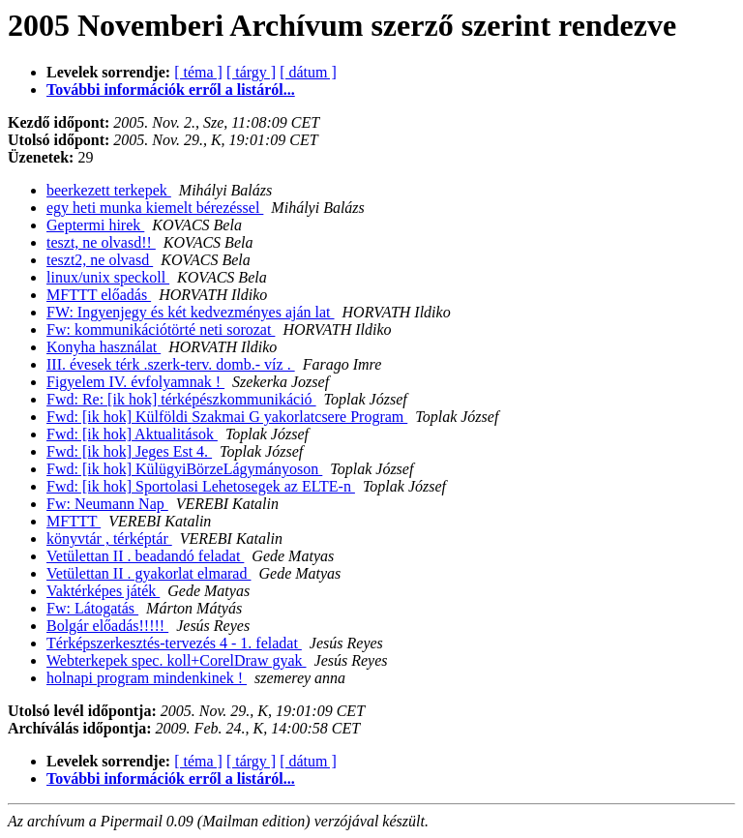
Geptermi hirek (95, 225)
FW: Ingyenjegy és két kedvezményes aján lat (190, 312)
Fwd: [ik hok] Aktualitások (132, 434)
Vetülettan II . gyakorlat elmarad (148, 573)
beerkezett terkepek (108, 190)
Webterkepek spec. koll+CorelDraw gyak (176, 660)
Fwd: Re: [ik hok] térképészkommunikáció (181, 399)
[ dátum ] (308, 72)
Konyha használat (103, 347)
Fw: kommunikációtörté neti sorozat (160, 329)
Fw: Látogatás (92, 608)
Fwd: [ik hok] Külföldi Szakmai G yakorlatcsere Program (226, 416)
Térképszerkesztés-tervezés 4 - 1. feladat (174, 643)
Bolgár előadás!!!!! (107, 625)
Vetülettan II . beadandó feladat (145, 556)
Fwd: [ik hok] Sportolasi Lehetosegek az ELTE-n (200, 486)
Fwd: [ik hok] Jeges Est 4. (129, 451)
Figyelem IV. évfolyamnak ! (135, 382)
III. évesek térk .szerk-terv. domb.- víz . (170, 364)
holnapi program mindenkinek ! (146, 678)
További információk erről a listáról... (170, 89)
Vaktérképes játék (103, 591)
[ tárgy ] (251, 72)
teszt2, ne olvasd (99, 260)
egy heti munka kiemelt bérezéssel (154, 207)
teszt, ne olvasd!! (101, 242)
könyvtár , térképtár (109, 538)
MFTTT (73, 521)
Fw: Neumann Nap (107, 503)
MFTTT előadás (98, 294)
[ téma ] (198, 72)
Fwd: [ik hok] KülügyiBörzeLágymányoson (184, 469)
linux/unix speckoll (107, 277)
